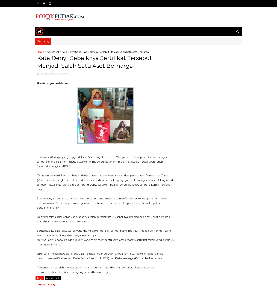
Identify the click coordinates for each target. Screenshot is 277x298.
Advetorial (53, 51)
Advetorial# (53, 278)
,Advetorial (64, 73)
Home (40, 51)
